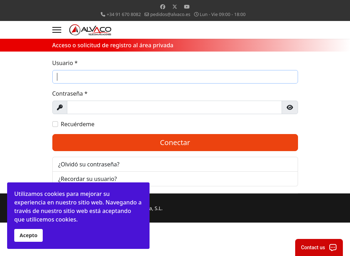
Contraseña (70, 93)
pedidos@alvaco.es (170, 14)
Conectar (175, 142)
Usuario (65, 63)
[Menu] (56, 30)
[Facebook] (162, 6)
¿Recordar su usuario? (87, 179)
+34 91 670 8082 (123, 14)
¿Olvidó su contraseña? (89, 164)
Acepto (28, 235)
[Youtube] (187, 6)
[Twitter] (174, 6)
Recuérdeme (78, 124)
